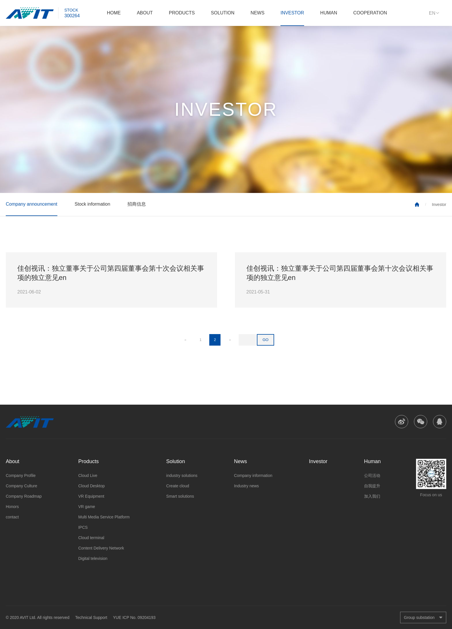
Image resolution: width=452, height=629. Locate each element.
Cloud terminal (91, 537)
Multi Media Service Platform (103, 517)
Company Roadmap (24, 496)
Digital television (92, 558)
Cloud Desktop (91, 486)
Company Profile (21, 475)
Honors (12, 506)
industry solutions (181, 475)
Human (328, 12)
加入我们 (372, 496)
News (257, 12)
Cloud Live (87, 475)
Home (114, 12)
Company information (253, 475)
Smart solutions (180, 496)
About (145, 12)
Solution (223, 12)
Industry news (246, 486)
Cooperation (370, 12)
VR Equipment (91, 496)
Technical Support (91, 617)
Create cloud (177, 486)
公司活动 (372, 475)
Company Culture (21, 486)
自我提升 (372, 486)
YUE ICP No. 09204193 (134, 617)
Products (182, 12)
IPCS (83, 527)
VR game (86, 506)
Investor (292, 12)
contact (12, 517)
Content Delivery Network (101, 548)
